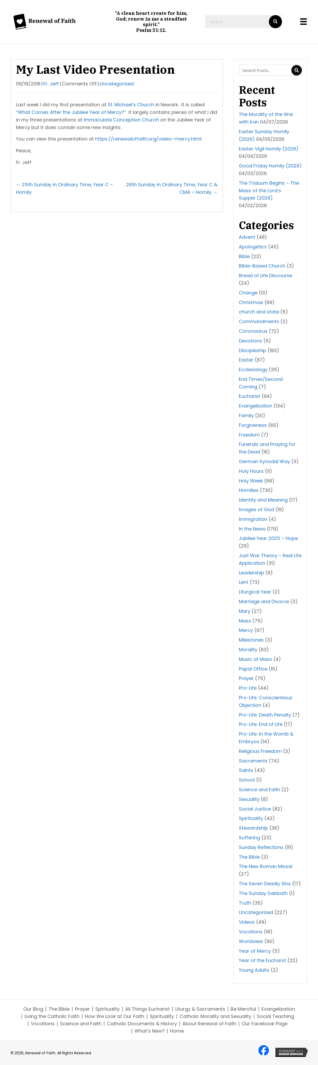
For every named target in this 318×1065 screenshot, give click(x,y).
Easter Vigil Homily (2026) (268, 149)
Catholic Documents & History (142, 1023)
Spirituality (251, 818)
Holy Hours (251, 471)
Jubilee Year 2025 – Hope (268, 538)
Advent (247, 237)
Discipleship (252, 350)
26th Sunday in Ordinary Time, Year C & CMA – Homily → (171, 188)
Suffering (249, 837)
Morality (248, 649)
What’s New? (150, 1031)
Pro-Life (248, 688)
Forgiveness (253, 425)
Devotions (250, 340)
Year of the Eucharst (262, 960)
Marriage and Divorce (264, 601)
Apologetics (253, 246)
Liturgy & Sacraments (200, 1009)
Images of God (256, 509)
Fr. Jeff (51, 83)
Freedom (249, 435)
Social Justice (255, 809)
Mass (245, 621)
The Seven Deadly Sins (265, 883)
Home (177, 1031)
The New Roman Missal (265, 866)
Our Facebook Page (264, 1023)
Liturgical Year (255, 592)
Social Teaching (275, 1016)
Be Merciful (243, 1009)
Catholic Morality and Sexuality (215, 1016)
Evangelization (255, 406)
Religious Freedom (260, 751)
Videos (247, 922)
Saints (246, 770)
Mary (244, 611)
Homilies (248, 490)
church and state (259, 312)
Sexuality (249, 799)
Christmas (251, 302)
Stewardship (253, 828)
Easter (246, 360)
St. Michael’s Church (131, 104)
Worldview (251, 941)
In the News (252, 529)
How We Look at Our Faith (114, 1016)
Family (246, 415)
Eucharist (249, 396)
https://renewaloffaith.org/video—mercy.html (148, 139)
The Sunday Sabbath (263, 893)
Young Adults (254, 970)
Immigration (253, 519)
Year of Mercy (255, 951)
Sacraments (253, 761)
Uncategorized (117, 83)
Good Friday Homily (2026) (270, 165)
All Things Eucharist (147, 1009)
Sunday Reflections (261, 847)
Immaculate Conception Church (121, 120)
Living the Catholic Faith (52, 1016)
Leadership (251, 572)
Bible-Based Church (262, 266)
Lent (243, 582)
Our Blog (33, 1009)
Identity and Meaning (263, 500)
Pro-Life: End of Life (260, 724)
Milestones (251, 640)
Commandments (259, 321)
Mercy (246, 630)
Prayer (246, 678)
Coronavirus (253, 331)
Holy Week (251, 481)
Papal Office (253, 669)
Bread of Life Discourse (265, 275)
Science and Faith (259, 789)
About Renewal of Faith (209, 1023)
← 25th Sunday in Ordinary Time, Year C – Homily (64, 188)
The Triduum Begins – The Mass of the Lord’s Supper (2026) (269, 190)
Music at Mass (255, 659)
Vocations (251, 931)
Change (248, 292)
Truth (245, 903)
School (247, 780)
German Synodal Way (264, 461)
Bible (244, 256)
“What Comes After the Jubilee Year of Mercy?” (71, 112)
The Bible (249, 857)
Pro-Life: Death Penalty (265, 715)
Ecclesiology (253, 369)
